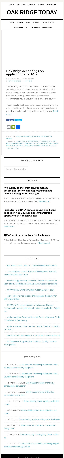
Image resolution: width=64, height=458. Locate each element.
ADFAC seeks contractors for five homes (27, 235)
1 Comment (28, 81)
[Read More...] (44, 201)
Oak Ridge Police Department (22, 143)
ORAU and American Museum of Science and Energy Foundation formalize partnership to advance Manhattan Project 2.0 (32, 308)
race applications (23, 146)
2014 (18, 141)
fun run (39, 141)
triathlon (10, 148)
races (43, 146)
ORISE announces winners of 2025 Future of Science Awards (33, 335)
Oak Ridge (30, 136)
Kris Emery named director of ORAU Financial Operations (32, 265)
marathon (47, 141)
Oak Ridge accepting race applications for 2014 (25, 72)
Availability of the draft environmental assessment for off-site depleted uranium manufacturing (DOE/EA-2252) (28, 190)
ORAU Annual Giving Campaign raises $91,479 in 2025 (30, 290)
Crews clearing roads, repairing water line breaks (39, 419)
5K (21, 141)
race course (35, 146)
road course (50, 146)
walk (17, 148)
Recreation (38, 136)
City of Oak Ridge (29, 141)
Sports (46, 136)
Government (21, 136)
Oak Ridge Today (32, 12)
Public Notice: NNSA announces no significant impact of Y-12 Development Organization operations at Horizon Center (30, 213)
